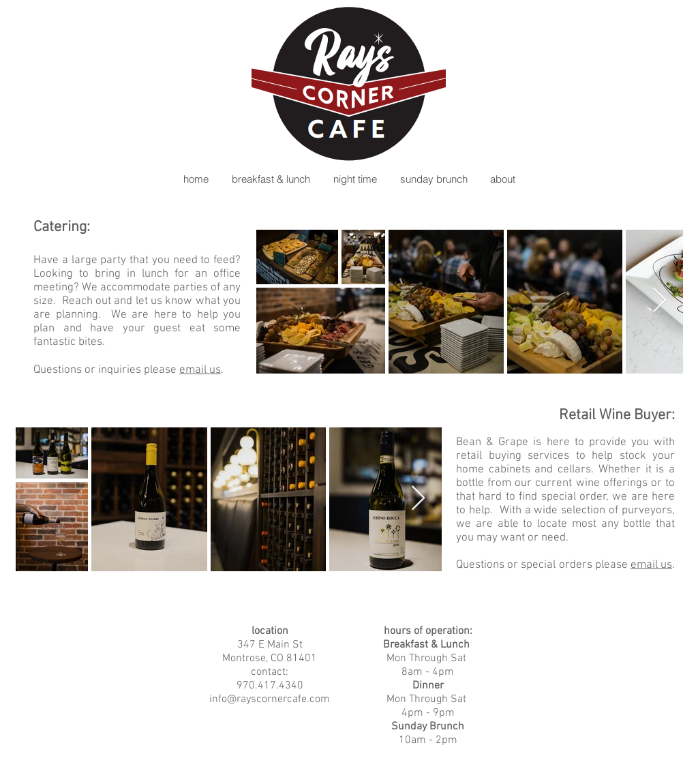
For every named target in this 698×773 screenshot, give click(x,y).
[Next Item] (659, 301)
